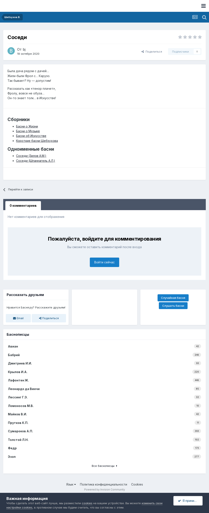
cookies (87, 503)
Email (18, 318)
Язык (71, 484)
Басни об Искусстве (31, 136)
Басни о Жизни (27, 126)
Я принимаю (189, 500)
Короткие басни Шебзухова (37, 141)
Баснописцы (18, 334)
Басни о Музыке (28, 131)
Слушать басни (173, 305)
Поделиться (151, 51)
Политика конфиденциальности (103, 484)
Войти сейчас (104, 262)
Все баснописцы (104, 465)
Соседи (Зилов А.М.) (31, 156)
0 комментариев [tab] (23, 205)
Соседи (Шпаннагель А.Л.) (35, 160)
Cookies (137, 484)
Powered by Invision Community (104, 489)
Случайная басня (173, 297)
